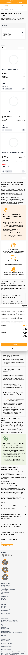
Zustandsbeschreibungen (6, 586)
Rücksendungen (4, 610)
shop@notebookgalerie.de (6, 646)
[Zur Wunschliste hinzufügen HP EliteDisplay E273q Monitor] (3, 130)
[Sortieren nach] (21, 48)
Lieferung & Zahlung (5, 609)
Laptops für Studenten (5, 590)
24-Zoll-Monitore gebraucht (7, 545)
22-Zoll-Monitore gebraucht (7, 543)
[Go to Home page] (6, 5)
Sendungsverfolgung (5, 613)
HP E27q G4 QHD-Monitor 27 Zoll (10, 69)
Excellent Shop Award (5, 599)
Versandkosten (4, 611)
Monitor (8, 399)
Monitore (6, 9)
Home (2, 9)
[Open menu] (2, 5)
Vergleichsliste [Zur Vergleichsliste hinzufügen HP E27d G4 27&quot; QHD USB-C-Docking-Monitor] (9, 171)
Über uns (3, 598)
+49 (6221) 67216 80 (7, 642)
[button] (13, 25)
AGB (2, 625)
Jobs (2, 601)
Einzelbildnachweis (5, 628)
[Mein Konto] (22, 6)
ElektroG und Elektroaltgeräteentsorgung (9, 621)
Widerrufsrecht (4, 623)
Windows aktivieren (5, 592)
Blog (2, 593)
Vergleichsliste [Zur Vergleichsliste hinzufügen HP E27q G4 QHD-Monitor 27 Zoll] (9, 88)
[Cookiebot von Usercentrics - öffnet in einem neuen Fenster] (22, 306)
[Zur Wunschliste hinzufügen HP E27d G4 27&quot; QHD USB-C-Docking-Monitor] (3, 171)
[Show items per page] (24, 178)
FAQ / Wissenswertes (5, 585)
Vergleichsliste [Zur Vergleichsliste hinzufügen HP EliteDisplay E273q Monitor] (9, 129)
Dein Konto (3, 606)
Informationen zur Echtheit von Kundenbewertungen (11, 632)
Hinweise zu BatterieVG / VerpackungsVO (9, 620)
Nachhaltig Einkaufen (5, 588)
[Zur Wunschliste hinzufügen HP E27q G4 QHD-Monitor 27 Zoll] (3, 89)
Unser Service (4, 607)
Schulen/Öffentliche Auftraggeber (8, 589)
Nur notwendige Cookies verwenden (14, 348)
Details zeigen (21, 340)
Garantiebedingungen (5, 631)
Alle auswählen (14, 344)
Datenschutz (3, 624)
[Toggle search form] (20, 6)
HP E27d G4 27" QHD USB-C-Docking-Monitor (13, 152)
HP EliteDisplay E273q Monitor (9, 111)
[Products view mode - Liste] (4, 48)
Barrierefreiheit (4, 629)
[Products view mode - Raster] (3, 48)
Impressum (3, 627)
